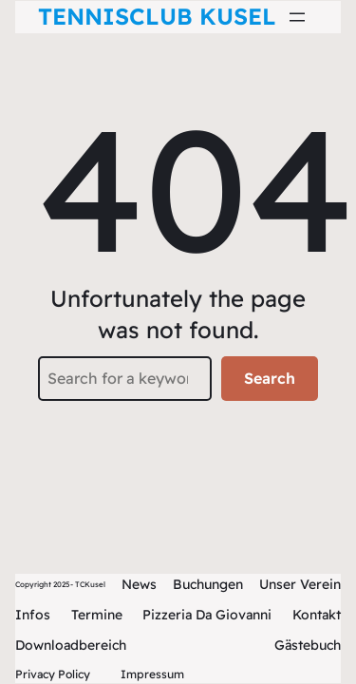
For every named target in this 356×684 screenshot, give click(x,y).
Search (269, 378)
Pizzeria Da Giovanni (207, 614)
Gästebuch (307, 645)
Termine (96, 614)
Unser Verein (300, 584)
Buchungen (208, 584)
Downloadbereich (70, 645)
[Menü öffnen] (297, 17)
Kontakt (316, 614)
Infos (32, 614)
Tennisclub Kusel (157, 16)
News (139, 584)
